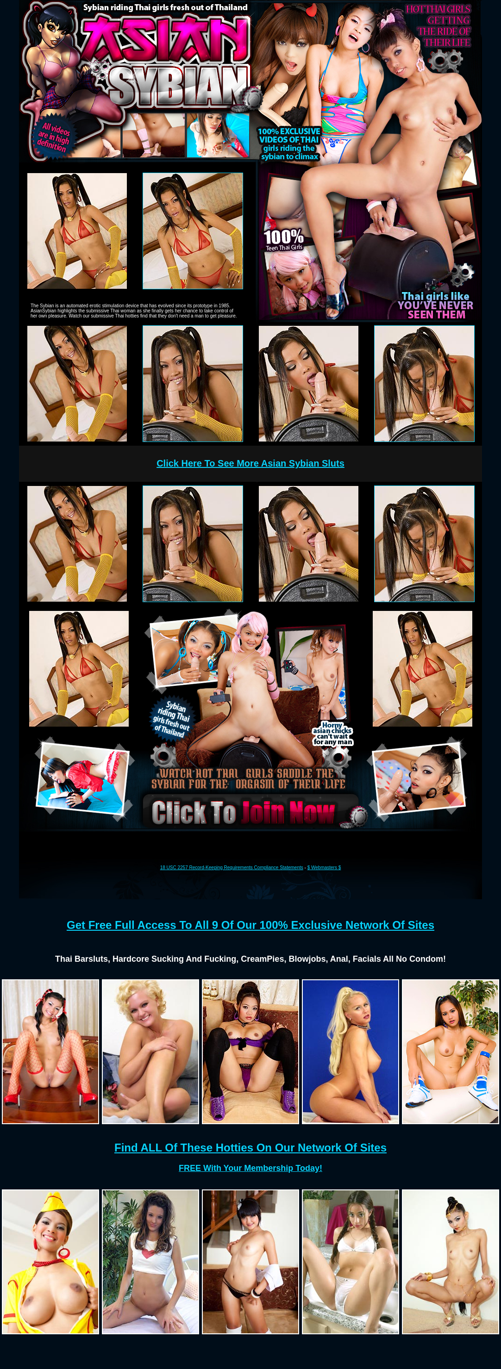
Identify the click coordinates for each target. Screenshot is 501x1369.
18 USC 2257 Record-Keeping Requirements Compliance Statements (231, 867)
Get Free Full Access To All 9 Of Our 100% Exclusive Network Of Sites (250, 925)
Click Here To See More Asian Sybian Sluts (250, 463)
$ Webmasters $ (324, 867)
